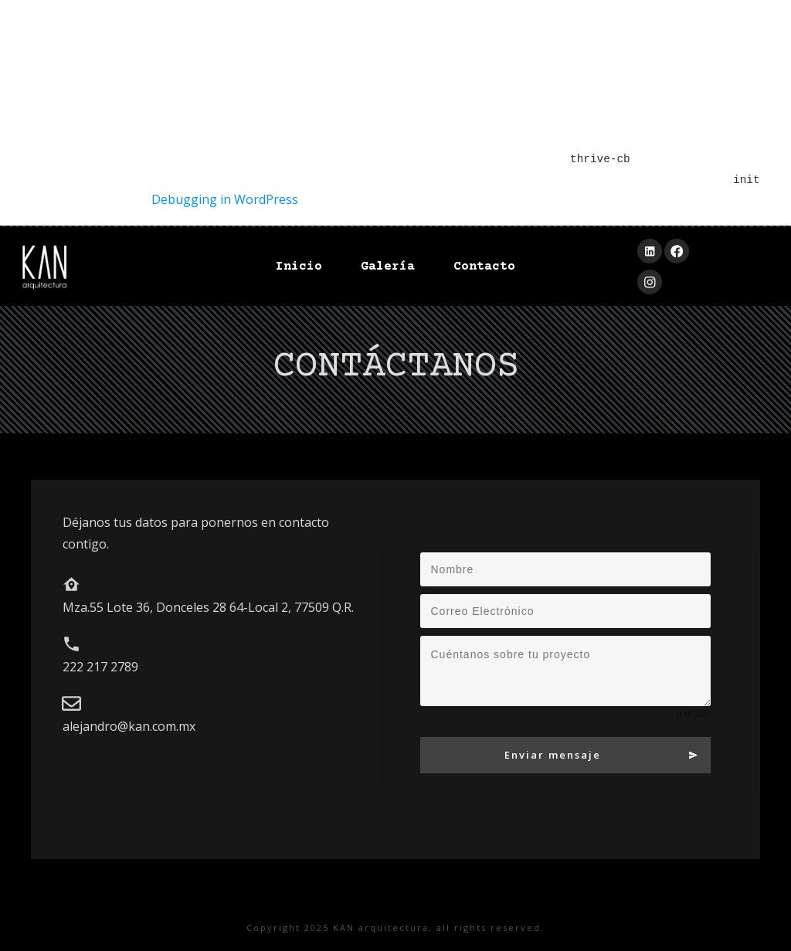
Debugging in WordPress (224, 199)
